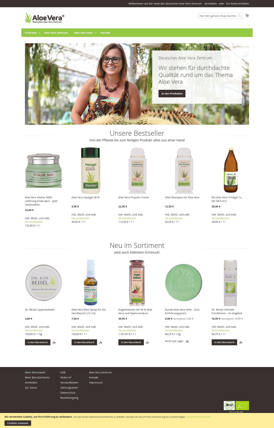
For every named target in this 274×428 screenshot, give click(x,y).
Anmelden (211, 3)
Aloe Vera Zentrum (100, 372)
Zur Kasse (31, 387)
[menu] (137, 32)
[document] (137, 420)
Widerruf (65, 377)
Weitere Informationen (198, 416)
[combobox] (220, 16)
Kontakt (93, 377)
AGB (62, 372)
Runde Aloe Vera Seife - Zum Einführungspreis (182, 311)
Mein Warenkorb (35, 372)
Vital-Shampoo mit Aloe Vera (182, 197)
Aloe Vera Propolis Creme (133, 197)
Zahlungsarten (69, 387)
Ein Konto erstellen (237, 3)
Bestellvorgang (69, 397)
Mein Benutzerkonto (37, 377)
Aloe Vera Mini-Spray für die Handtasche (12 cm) (89, 311)
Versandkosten (34, 222)
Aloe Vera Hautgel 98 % (86, 197)
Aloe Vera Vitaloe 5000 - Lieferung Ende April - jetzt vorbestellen (41, 201)
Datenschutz (68, 392)
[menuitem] (31, 32)
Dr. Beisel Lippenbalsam (39, 309)
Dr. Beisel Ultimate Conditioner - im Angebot (227, 311)
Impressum (96, 382)
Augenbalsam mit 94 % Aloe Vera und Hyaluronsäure (135, 311)
